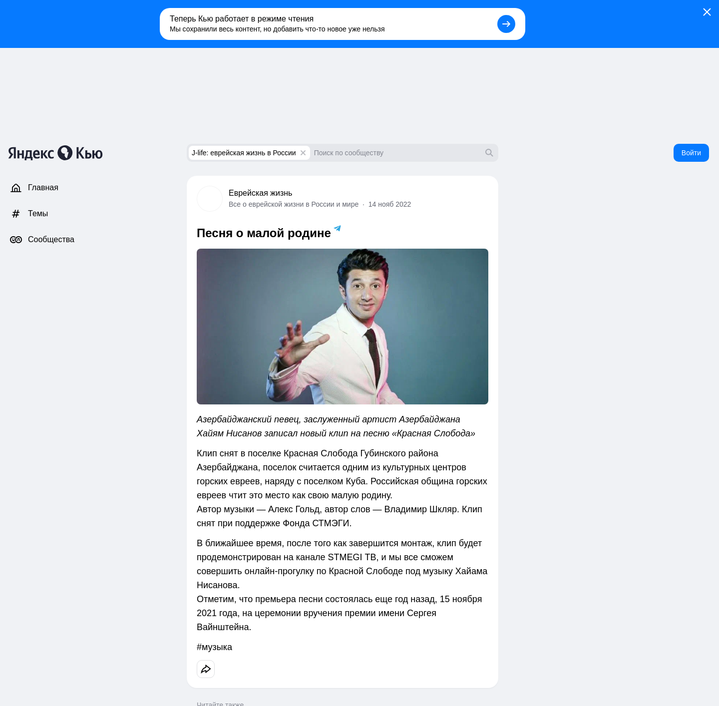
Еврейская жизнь (260, 193)
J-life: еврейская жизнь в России (244, 153)
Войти (691, 153)
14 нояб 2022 (389, 204)
